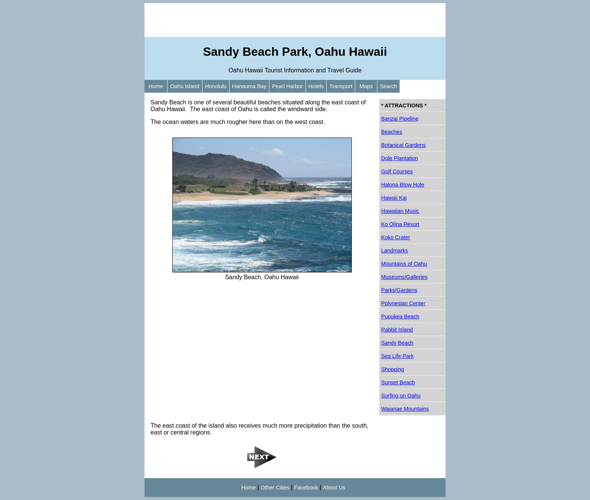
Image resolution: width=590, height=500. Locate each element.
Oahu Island (184, 86)
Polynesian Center (403, 303)
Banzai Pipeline (399, 119)
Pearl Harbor (287, 86)
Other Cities (275, 488)
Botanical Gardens (403, 145)
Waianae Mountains (405, 409)
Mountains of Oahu (404, 264)
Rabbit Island (397, 330)
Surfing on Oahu (401, 396)
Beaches (391, 132)
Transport (340, 86)
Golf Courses (397, 171)
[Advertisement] (295, 20)
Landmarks (394, 251)
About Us (334, 488)
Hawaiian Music (400, 211)
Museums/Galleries (404, 277)
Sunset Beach (398, 382)
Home (155, 86)
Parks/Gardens (399, 290)
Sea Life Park (397, 356)
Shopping (392, 369)
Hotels (316, 86)
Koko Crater (395, 237)
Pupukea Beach (400, 316)
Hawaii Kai (394, 198)
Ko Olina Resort (400, 224)
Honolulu (216, 86)
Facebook (306, 488)
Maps (366, 86)
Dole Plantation (399, 158)
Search (388, 86)
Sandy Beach (397, 343)
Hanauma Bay (249, 86)
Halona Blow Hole (402, 185)
